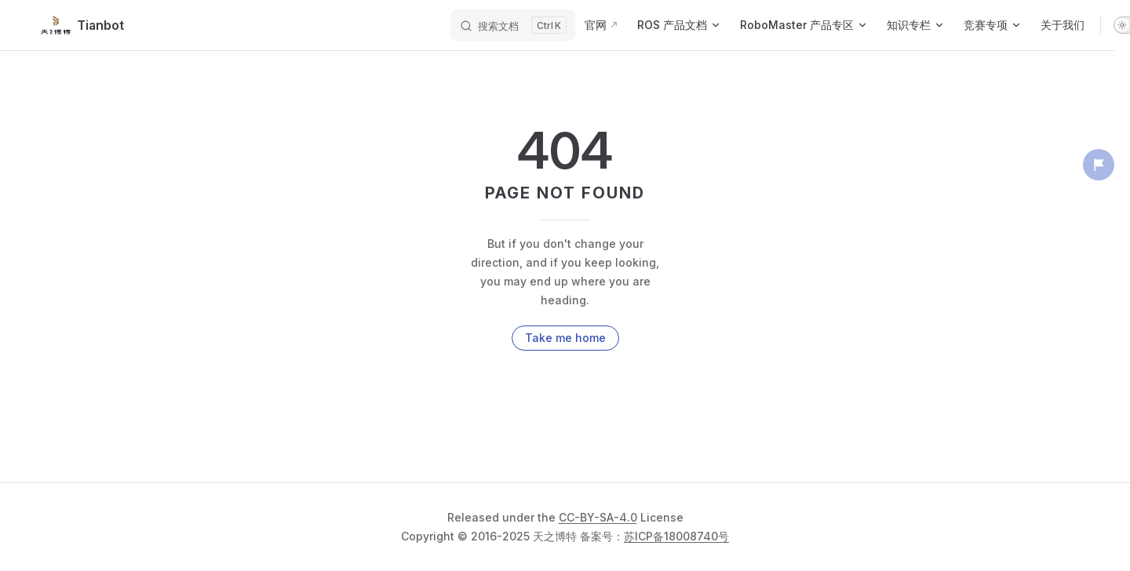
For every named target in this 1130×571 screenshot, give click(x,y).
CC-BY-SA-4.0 (598, 517)
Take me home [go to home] (565, 337)
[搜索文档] (512, 25)
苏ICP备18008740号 (676, 536)
